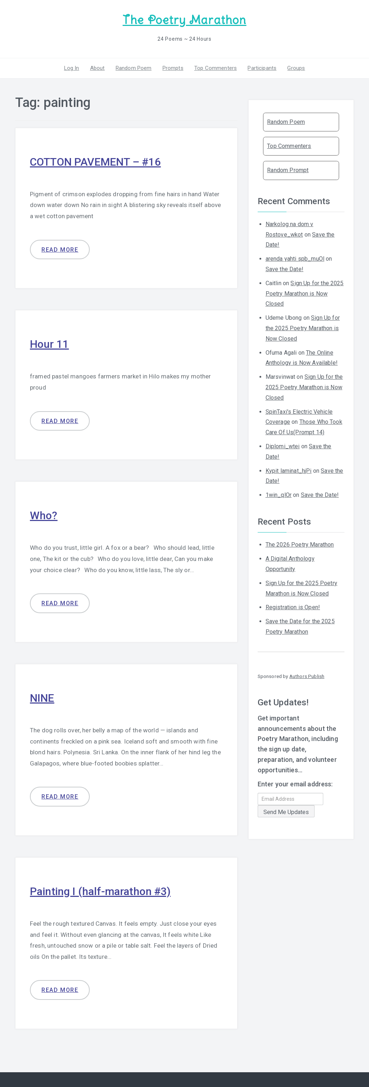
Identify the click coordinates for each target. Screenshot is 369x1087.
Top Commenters (215, 68)
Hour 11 (49, 344)
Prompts (173, 68)
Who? (44, 515)
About (97, 68)
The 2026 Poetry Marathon (300, 544)
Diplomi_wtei (283, 446)
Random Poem (134, 68)
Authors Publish (306, 676)
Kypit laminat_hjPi (289, 470)
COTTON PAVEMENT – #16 (95, 162)
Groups (296, 68)
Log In (71, 68)
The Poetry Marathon (184, 20)
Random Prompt (287, 170)
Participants (262, 68)
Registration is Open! (293, 607)
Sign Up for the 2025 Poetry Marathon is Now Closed (305, 293)
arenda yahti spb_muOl (295, 258)
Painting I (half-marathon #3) (100, 891)
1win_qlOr (279, 494)
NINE (42, 698)
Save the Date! (284, 269)
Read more (59, 249)
